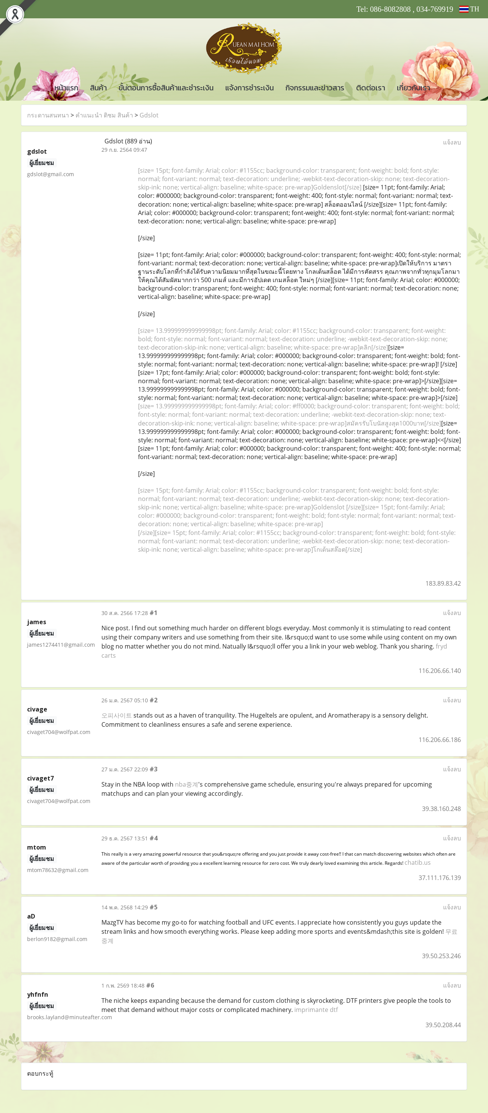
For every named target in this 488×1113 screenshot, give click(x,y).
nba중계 (186, 784)
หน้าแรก (66, 87)
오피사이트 (116, 715)
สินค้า (98, 87)
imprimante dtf (316, 1009)
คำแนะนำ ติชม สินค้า (104, 115)
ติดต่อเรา (370, 87)
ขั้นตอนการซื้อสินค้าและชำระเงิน (166, 87)
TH (469, 9)
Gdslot (149, 115)
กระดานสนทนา (48, 115)
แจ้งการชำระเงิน (249, 87)
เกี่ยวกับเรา (413, 87)
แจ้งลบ (452, 142)
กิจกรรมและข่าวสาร (315, 87)
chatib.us (418, 862)
